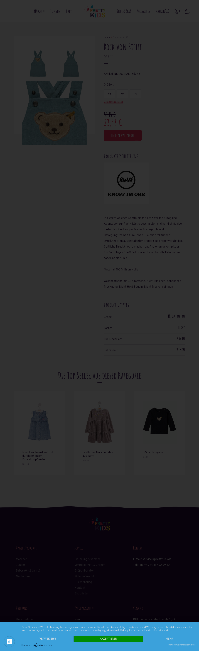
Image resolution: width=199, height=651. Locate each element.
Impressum (172, 645)
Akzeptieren (108, 638)
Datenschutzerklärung (186, 645)
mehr (169, 638)
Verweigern (47, 638)
